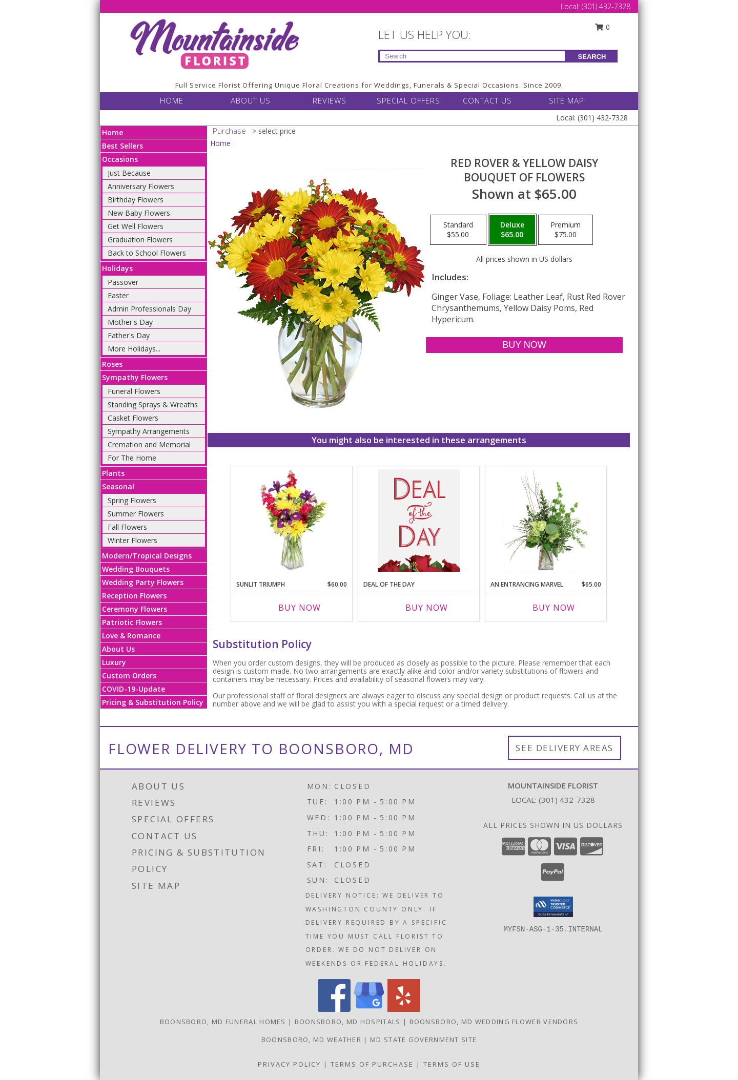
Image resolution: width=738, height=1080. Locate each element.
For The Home (132, 458)
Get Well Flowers (135, 226)
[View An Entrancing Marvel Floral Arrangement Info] (546, 520)
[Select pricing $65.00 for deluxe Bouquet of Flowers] (512, 230)
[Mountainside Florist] (214, 44)
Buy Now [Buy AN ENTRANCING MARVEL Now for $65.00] (553, 607)
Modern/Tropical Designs (147, 555)
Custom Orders (129, 675)
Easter (118, 295)
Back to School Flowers (147, 253)
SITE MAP (566, 100)
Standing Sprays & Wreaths (153, 404)
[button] (553, 907)
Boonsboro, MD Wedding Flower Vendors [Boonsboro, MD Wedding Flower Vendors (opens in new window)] (494, 1021)
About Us (118, 649)
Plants (113, 473)
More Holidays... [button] (134, 349)
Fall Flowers (127, 527)
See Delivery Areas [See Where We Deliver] (564, 748)
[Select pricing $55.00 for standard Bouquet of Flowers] (458, 230)
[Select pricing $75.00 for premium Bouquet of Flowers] (565, 230)
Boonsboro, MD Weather (311, 1039)
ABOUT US (251, 100)
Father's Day (129, 335)
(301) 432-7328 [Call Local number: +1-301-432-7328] (606, 6)
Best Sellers (122, 146)
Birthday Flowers (135, 199)
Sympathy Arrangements (149, 431)
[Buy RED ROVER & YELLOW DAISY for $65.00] (524, 345)
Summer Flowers (136, 513)
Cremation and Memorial (149, 444)
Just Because (129, 173)
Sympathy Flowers (135, 377)
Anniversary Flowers (141, 186)
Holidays (117, 268)
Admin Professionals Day (149, 309)
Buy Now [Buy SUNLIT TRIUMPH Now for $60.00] (299, 607)
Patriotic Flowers (132, 622)
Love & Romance (131, 635)
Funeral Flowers (134, 391)
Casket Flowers (133, 418)
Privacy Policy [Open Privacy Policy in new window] (289, 1064)
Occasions (120, 159)
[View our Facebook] (334, 1009)
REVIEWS (329, 100)
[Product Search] (472, 56)
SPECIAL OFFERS (408, 100)
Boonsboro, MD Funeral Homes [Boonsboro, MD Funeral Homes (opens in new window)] (223, 1021)
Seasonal (118, 486)
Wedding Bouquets (136, 569)
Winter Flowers (132, 540)
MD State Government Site (423, 1039)
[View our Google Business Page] (369, 1009)
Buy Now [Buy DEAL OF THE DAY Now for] (426, 607)
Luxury (114, 662)
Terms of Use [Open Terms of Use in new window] (451, 1064)
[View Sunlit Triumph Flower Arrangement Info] (292, 520)
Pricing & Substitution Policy (152, 702)
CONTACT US (487, 100)
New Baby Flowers (139, 213)
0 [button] (602, 27)
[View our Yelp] (403, 1009)
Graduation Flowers (140, 239)
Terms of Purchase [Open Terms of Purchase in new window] (372, 1064)
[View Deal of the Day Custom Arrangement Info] (419, 520)
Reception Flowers (134, 595)
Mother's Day (130, 322)
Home (112, 132)
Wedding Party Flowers (142, 582)
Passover (123, 282)
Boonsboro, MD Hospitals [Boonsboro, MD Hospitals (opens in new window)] (348, 1021)
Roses (112, 364)
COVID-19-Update (133, 689)
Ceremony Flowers (134, 609)
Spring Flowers (132, 500)
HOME (171, 100)
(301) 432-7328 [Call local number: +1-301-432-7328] (567, 800)
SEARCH (592, 56)
